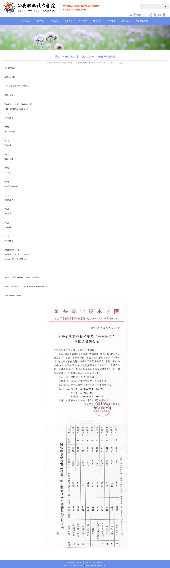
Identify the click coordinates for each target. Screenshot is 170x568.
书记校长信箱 (142, 21)
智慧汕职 (126, 21)
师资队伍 (97, 21)
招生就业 (83, 21)
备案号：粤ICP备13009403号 (73, 565)
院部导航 (68, 21)
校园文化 (111, 21)
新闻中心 (40, 21)
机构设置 (54, 21)
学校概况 (25, 21)
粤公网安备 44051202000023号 (95, 565)
